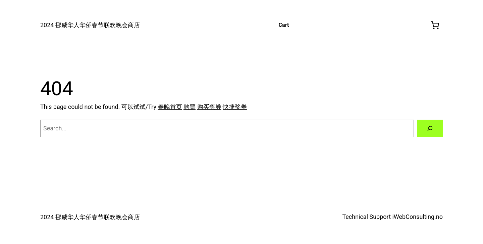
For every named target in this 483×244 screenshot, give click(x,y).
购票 (189, 106)
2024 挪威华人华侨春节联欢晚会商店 (90, 24)
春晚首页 (170, 106)
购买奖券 (209, 106)
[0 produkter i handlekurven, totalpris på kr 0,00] (435, 25)
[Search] (430, 128)
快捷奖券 (235, 106)
